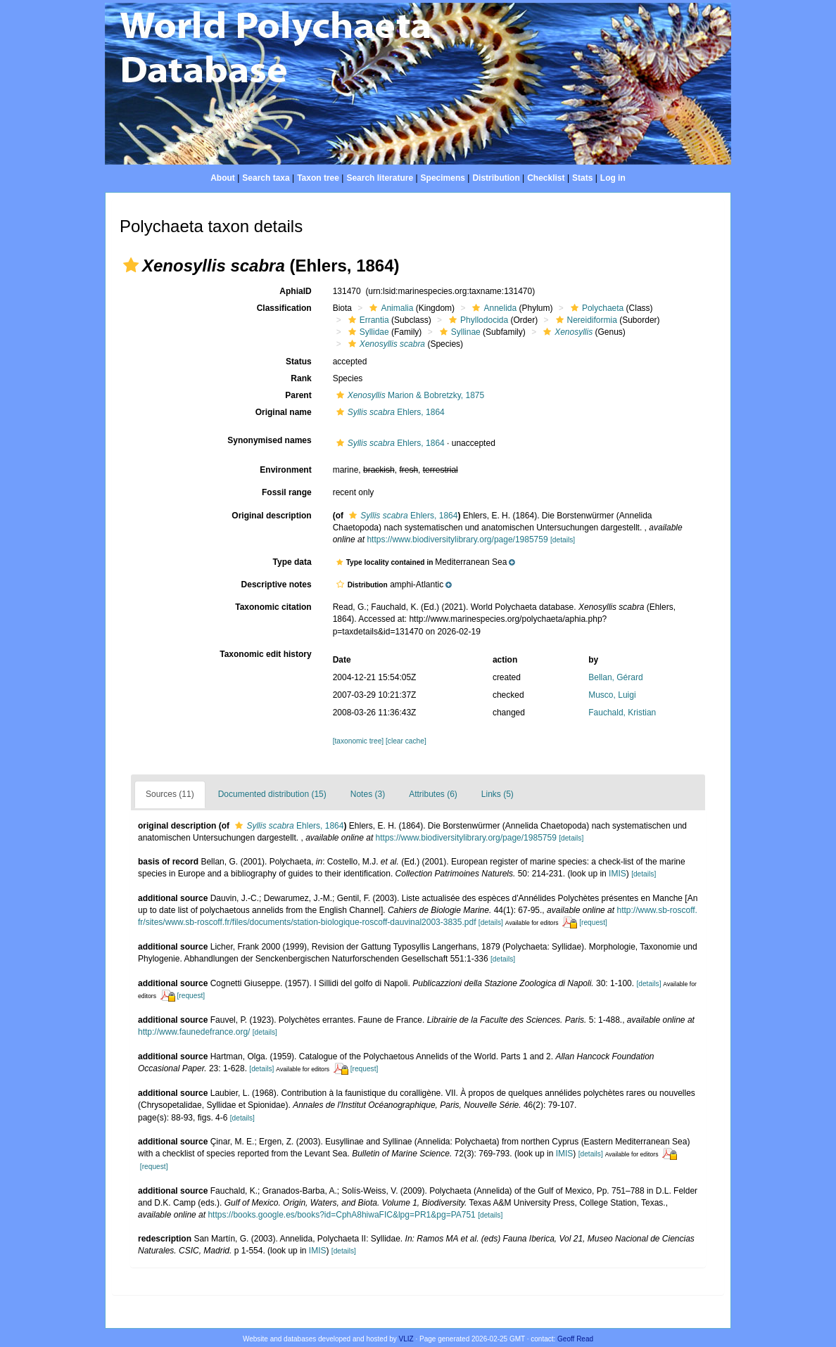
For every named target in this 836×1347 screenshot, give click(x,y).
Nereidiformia (584, 320)
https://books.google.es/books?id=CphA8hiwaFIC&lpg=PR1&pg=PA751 (341, 1215)
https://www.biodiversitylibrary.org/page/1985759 (457, 539)
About (222, 178)
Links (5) (497, 794)
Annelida (493, 308)
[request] (593, 922)
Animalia (389, 308)
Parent (298, 395)
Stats (582, 178)
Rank (301, 378)
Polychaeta (595, 308)
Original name (283, 412)
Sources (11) (170, 794)
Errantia (367, 320)
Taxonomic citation (273, 607)
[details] (562, 540)
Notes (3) (367, 794)
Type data (292, 562)
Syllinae (458, 332)
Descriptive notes (276, 584)
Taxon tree (318, 178)
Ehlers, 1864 (389, 412)
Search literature (379, 178)
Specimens (443, 178)
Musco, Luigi (611, 695)
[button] (131, 265)
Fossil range (287, 492)
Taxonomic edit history (265, 654)
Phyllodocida (476, 320)
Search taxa (265, 178)
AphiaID (295, 291)
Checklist (545, 178)
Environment (285, 470)
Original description (271, 516)
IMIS (617, 874)
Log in (613, 178)
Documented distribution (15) (272, 794)
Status (299, 361)
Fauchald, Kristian (622, 712)
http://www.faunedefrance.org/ (194, 1032)
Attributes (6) (433, 794)
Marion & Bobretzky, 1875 (409, 395)
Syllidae (367, 332)
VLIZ (406, 1339)
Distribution (495, 178)
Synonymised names (269, 440)
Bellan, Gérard (615, 677)
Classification (284, 308)
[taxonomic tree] (358, 741)
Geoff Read (575, 1339)
